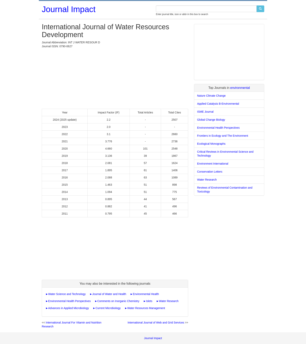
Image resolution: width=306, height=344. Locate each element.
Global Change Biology (211, 119)
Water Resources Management (146, 308)
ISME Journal (205, 111)
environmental (240, 87)
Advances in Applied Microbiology (68, 308)
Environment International (212, 163)
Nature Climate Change (211, 95)
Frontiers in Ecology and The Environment (222, 135)
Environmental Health (146, 294)
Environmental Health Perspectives (69, 301)
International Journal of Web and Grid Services (156, 322)
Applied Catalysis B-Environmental (218, 103)
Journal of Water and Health (109, 294)
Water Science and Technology (67, 294)
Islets (149, 301)
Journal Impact (68, 9)
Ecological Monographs (211, 143)
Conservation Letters (209, 171)
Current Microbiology (108, 308)
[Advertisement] (115, 77)
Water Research (169, 301)
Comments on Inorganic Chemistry (118, 301)
